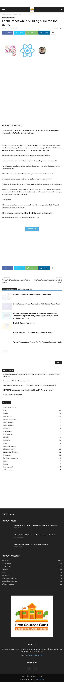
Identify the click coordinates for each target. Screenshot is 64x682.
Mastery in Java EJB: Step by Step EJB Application (32, 294)
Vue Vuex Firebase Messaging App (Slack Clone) (48, 281)
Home (3, 14)
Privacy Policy (25, 676)
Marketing (6, 440)
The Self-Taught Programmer (24, 323)
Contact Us (34, 676)
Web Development (9, 470)
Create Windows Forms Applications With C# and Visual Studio (37, 304)
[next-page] (6, 352)
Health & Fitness (8, 422)
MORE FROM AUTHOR (25, 289)
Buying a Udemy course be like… (13, 394)
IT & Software (7, 431)
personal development (10, 452)
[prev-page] (3, 352)
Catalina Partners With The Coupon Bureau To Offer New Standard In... (35, 535)
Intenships (6, 428)
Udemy (9, 14)
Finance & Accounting (10, 419)
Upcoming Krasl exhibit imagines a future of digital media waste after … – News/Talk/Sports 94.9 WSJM (31, 375)
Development (17, 14)
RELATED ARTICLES (9, 289)
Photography (7, 455)
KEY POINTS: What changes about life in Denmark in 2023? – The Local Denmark (28, 390)
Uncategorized (8, 467)
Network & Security (9, 446)
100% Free (6, 407)
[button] (3, 9)
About (40, 676)
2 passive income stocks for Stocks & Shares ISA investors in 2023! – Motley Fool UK (29, 385)
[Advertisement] (32, 3)
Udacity (5, 461)
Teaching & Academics (10, 458)
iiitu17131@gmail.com (36, 655)
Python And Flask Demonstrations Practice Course (16, 281)
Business (6, 410)
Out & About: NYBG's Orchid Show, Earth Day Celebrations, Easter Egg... (36, 525)
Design (5, 413)
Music (5, 443)
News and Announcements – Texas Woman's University (31, 544)
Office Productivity (9, 449)
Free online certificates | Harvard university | (16, 381)
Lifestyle (5, 437)
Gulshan (6, 28)
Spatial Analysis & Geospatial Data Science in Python (33, 333)
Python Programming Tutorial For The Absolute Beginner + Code (37, 342)
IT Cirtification (7, 434)
